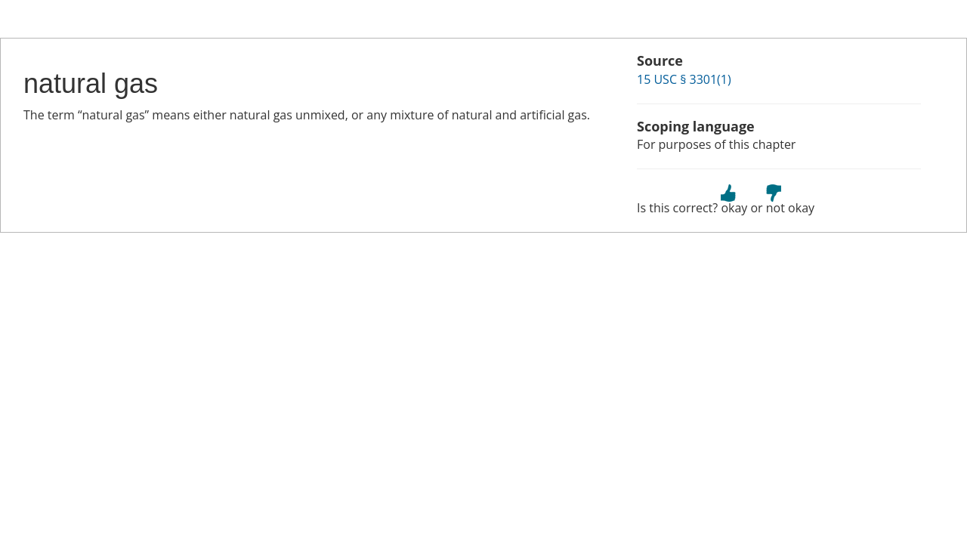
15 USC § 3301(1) (684, 79)
